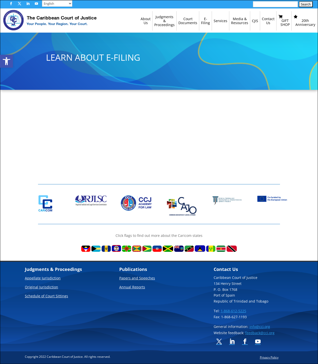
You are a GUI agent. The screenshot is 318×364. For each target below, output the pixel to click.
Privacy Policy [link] (269, 357)
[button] (11, 3)
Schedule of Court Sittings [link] (46, 296)
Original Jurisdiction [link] (41, 287)
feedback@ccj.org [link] (260, 332)
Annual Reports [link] (132, 287)
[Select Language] (57, 3)
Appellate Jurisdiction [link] (43, 278)
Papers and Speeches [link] (137, 278)
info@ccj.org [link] (259, 326)
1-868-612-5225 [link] (233, 311)
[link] (6, 61)
